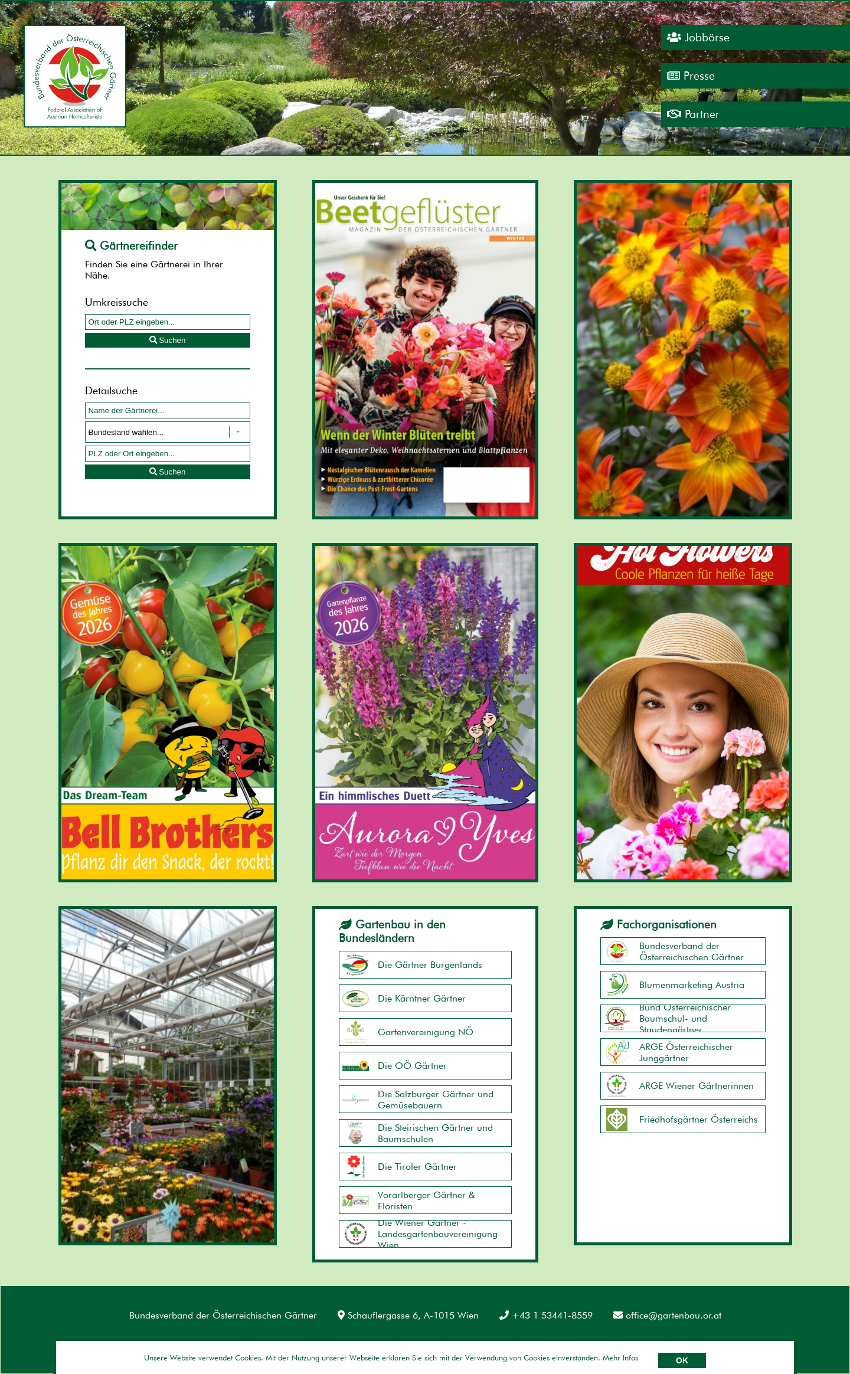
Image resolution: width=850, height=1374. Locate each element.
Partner (693, 114)
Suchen (167, 340)
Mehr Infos (620, 1357)
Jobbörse (698, 37)
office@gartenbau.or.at (667, 1315)
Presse (691, 76)
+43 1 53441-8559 (546, 1315)
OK (682, 1360)
